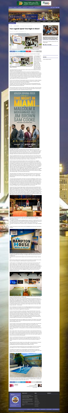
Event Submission (37, 7)
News (14, 21)
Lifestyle (38, 21)
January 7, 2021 (13, 31)
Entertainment (21, 21)
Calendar (49, 21)
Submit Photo (25, 7)
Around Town (36, 404)
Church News (36, 405)
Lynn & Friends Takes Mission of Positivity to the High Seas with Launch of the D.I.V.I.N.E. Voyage (27, 396)
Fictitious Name (31, 7)
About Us (10, 7)
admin (17, 31)
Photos (54, 21)
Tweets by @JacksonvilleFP (47, 59)
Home (10, 21)
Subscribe (19, 7)
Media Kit (15, 7)
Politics (27, 21)
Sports (44, 21)
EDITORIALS (33, 21)
